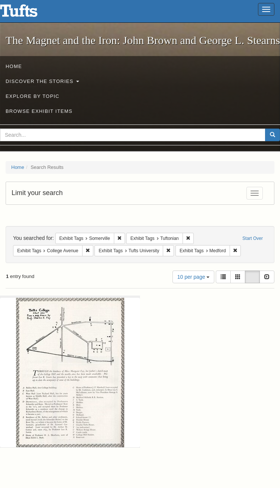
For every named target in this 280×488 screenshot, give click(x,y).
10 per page (193, 277)
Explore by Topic (32, 96)
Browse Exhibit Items (39, 111)
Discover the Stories (42, 81)
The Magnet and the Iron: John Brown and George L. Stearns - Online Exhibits (28, 13)
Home (14, 66)
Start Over (252, 238)
